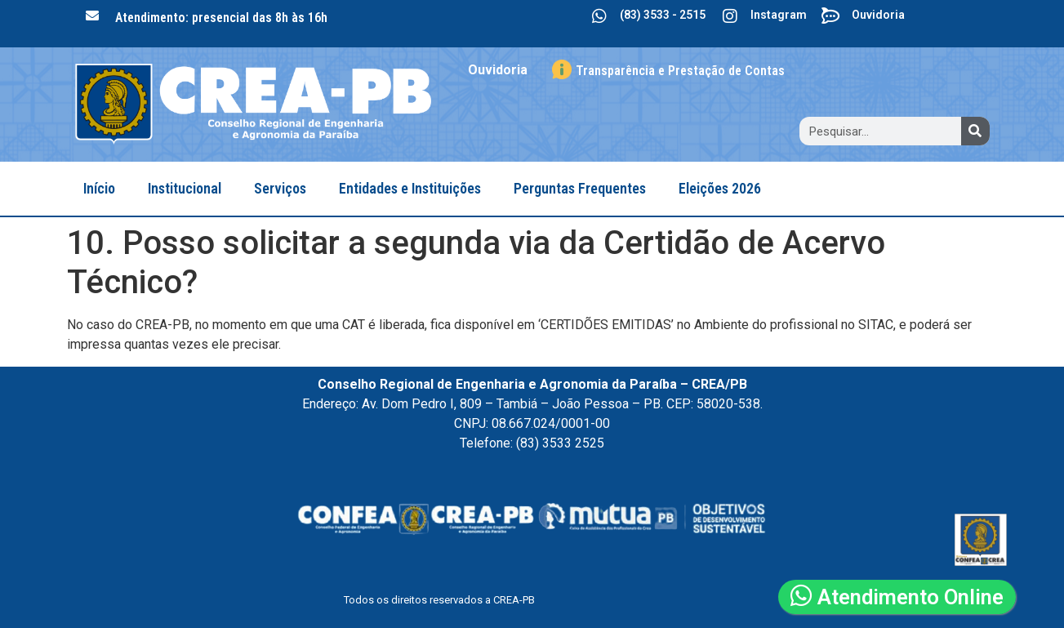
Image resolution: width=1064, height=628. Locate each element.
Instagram (778, 14)
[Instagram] (730, 16)
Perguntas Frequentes (580, 188)
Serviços (280, 188)
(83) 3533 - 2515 (663, 14)
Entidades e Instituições (410, 188)
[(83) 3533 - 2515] (599, 16)
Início (99, 188)
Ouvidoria (878, 14)
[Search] (975, 131)
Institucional (184, 188)
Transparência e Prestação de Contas (680, 70)
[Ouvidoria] (831, 16)
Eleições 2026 (720, 188)
